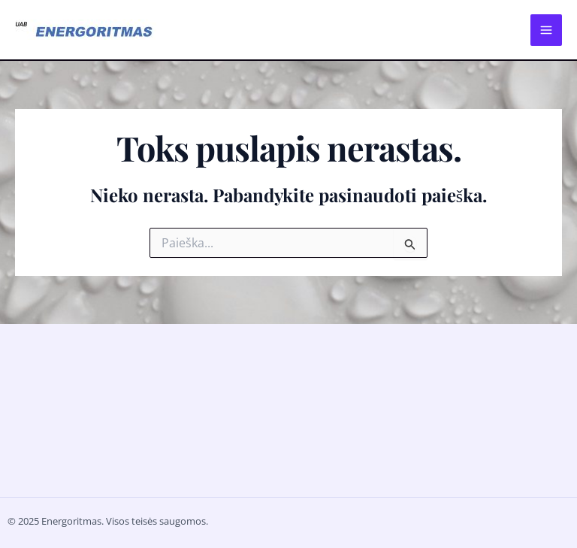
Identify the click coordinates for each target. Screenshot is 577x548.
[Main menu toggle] (546, 30)
